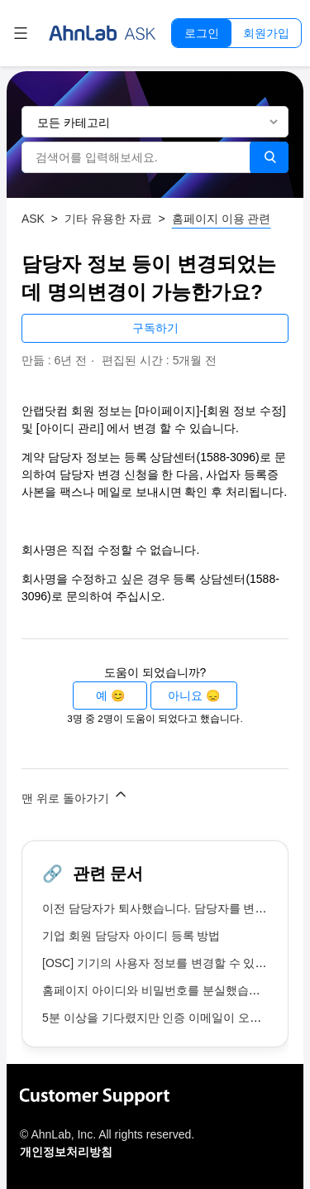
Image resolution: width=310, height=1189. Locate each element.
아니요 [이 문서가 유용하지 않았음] (185, 695)
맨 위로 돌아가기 (75, 795)
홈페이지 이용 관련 (221, 218)
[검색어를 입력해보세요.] (135, 157)
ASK (33, 218)
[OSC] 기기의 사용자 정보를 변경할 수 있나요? (163, 963)
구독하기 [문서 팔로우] (155, 328)
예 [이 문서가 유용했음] (101, 695)
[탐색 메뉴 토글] (20, 33)
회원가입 (266, 33)
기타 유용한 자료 (108, 218)
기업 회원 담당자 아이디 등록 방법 (131, 935)
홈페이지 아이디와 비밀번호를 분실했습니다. (158, 990)
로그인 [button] (201, 33)
